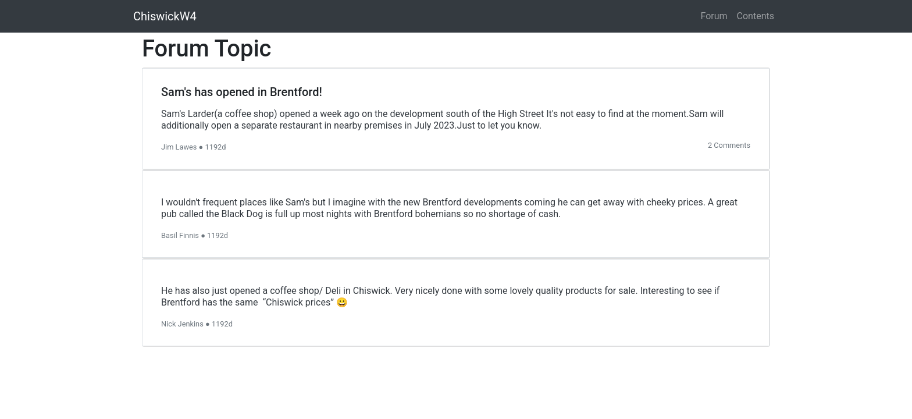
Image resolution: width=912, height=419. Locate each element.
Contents (755, 16)
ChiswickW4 (165, 16)
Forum (714, 16)
